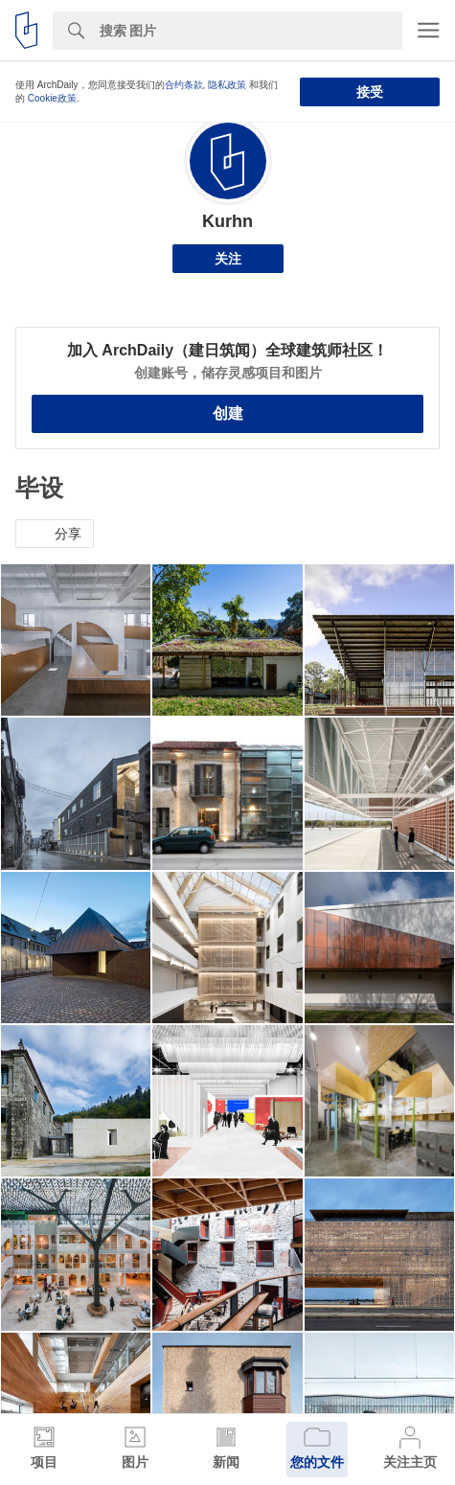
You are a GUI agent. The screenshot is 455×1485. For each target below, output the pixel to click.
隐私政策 (227, 85)
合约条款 (184, 85)
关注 (228, 258)
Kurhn (227, 221)
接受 (369, 92)
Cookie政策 (52, 98)
